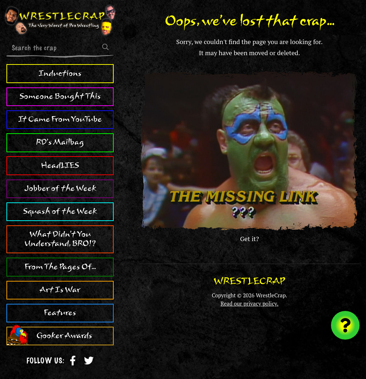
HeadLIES (60, 165)
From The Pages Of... (60, 267)
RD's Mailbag (60, 142)
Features (60, 312)
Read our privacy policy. (249, 303)
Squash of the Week (60, 211)
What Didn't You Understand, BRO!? (60, 239)
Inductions (60, 73)
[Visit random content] (345, 325)
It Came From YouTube (60, 119)
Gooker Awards (64, 335)
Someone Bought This (60, 96)
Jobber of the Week (60, 188)
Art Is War (60, 289)
